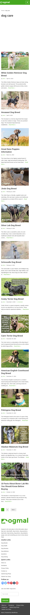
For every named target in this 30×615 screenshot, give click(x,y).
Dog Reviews (4, 548)
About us (3, 562)
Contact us (4, 571)
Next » (13, 509)
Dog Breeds (4, 543)
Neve (2, 612)
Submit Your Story (6, 576)
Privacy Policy (5, 568)
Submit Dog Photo (6, 573)
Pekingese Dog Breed (11, 410)
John (4, 78)
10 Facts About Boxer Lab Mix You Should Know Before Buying (15, 486)
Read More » (11, 88)
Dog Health (4, 545)
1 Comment (20, 302)
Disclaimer (4, 565)
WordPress (15, 612)
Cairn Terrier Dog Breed (12, 336)
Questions (4, 554)
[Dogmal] (5, 2)
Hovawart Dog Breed (10, 112)
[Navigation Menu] (27, 2)
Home (2, 10)
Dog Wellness (5, 551)
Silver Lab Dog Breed (11, 225)
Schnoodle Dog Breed (11, 262)
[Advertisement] (15, 36)
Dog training (4, 556)
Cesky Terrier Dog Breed (12, 299)
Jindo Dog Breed (9, 188)
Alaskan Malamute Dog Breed (14, 447)
